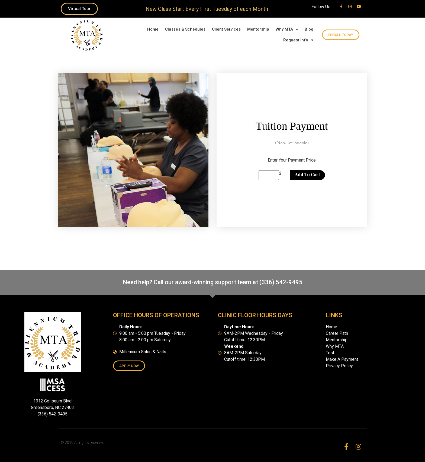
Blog (309, 29)
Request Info (298, 40)
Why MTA (287, 29)
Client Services (226, 29)
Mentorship (258, 29)
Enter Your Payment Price (292, 160)
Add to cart (307, 174)
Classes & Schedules (185, 29)
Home (153, 29)
